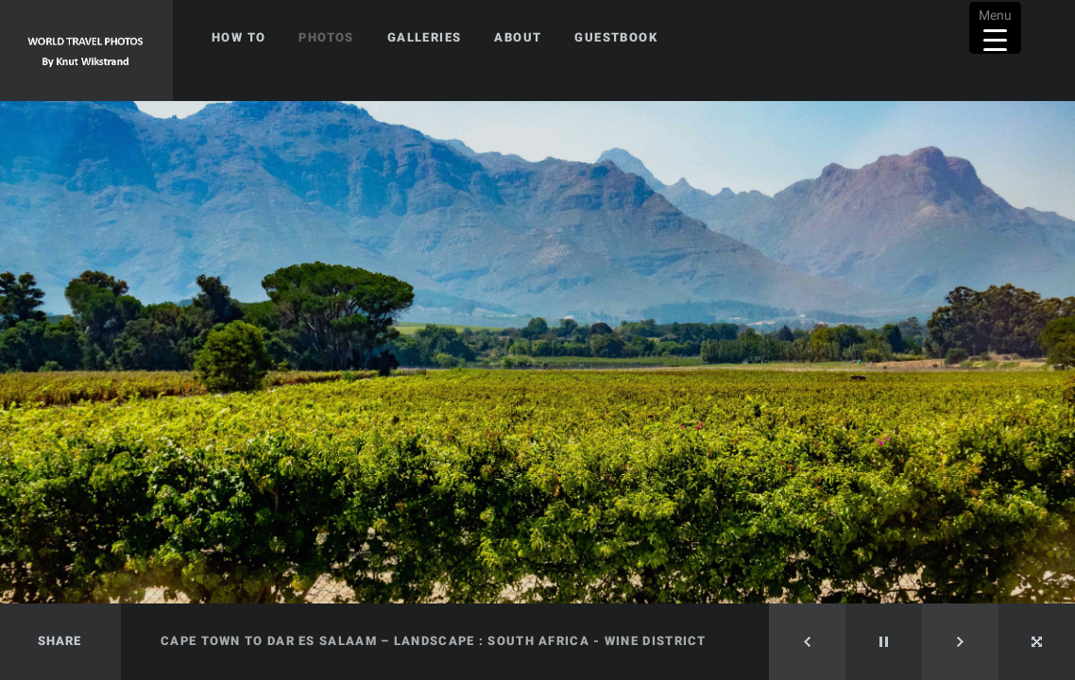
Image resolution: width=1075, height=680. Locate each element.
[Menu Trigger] (995, 28)
